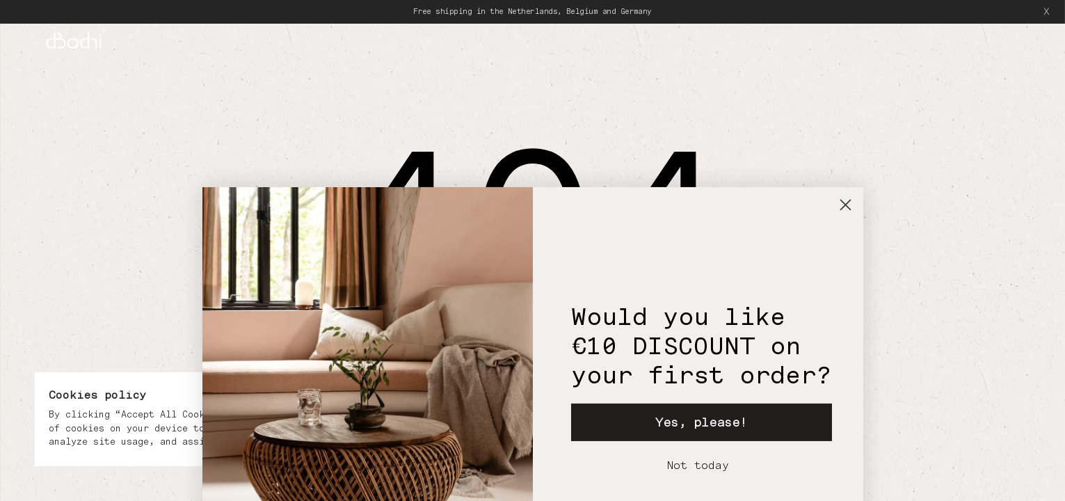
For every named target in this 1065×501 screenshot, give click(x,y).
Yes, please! (701, 473)
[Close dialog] (845, 256)
